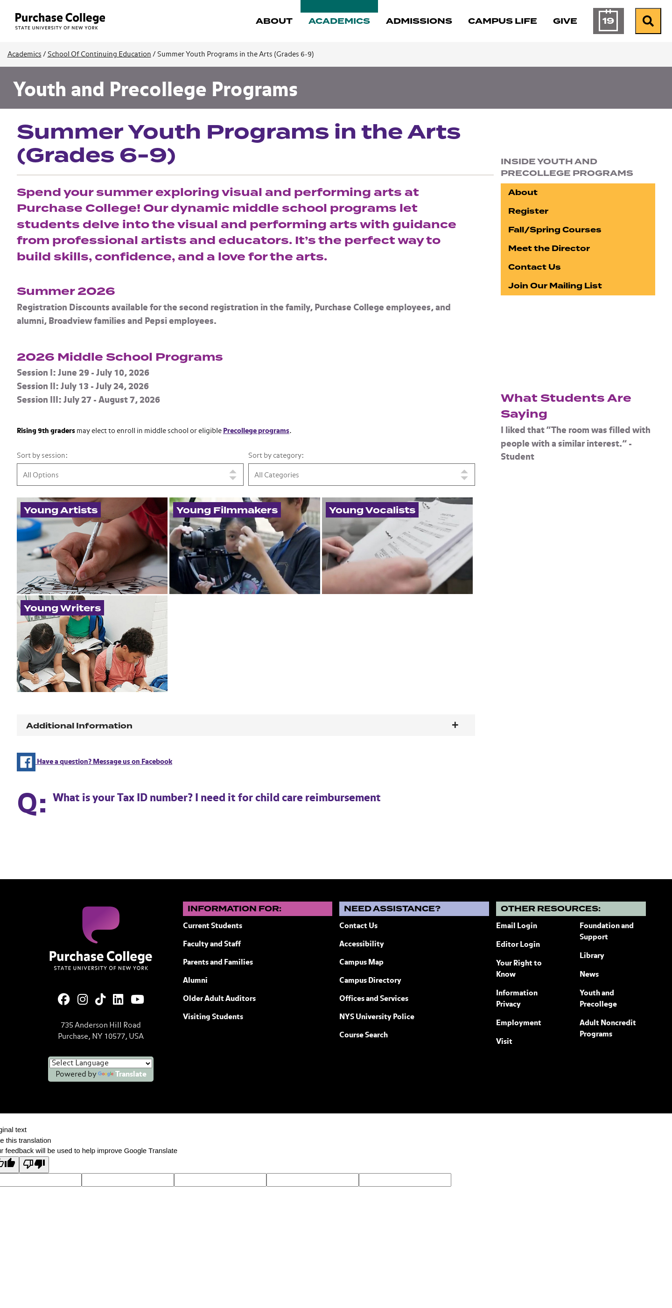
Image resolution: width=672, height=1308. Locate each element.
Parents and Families (218, 962)
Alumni (195, 981)
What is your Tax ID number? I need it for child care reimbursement (217, 798)
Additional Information (79, 726)
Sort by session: (42, 455)
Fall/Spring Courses (555, 230)
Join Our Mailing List (555, 286)
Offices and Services (373, 999)
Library (592, 956)
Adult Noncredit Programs (608, 1029)
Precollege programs (256, 430)
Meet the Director (549, 248)
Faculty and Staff (212, 944)
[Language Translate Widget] (100, 1063)
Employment (518, 1023)
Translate (122, 1074)
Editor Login (518, 945)
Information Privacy (517, 999)
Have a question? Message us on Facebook (94, 761)
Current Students (212, 926)
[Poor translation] (34, 1165)
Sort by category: (276, 455)
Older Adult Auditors (219, 999)
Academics (24, 54)
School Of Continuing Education (99, 54)
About (523, 192)
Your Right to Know (519, 969)
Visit (504, 1042)
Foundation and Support (607, 932)
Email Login (516, 926)
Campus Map (361, 962)
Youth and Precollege (598, 999)
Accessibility (361, 944)
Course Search (363, 1035)
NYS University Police (376, 1017)
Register (528, 211)
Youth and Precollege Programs (155, 90)
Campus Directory (370, 981)
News (589, 975)
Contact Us (534, 267)
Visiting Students (213, 1017)
